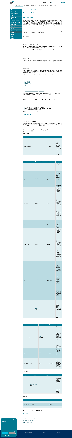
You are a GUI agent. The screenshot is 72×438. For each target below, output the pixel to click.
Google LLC (37, 178)
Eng (51, 2)
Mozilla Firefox (27, 81)
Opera (26, 85)
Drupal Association (33, 384)
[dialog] (9, 427)
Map (36, 5)
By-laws (12, 28)
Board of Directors (15, 11)
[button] (9, 435)
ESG (55, 5)
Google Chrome (27, 82)
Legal (32, 5)
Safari (26, 84)
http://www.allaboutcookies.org (29, 418)
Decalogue (13, 26)
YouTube (42, 403)
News (51, 5)
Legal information (14, 30)
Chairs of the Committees (13, 18)
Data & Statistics (43, 5)
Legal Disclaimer (28, 432)
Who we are (19, 5)
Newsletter (13, 24)
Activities (26, 5)
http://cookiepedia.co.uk (27, 422)
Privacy (12, 34)
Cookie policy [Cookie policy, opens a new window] (13, 431)
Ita (53, 2)
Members (13, 9)
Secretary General (14, 13)
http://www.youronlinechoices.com (29, 420)
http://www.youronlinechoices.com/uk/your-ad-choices (34, 91)
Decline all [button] (12, 433)
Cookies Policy (14, 32)
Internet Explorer (28, 83)
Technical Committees (15, 20)
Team (12, 15)
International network (15, 22)
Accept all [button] (5, 433)
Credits (12, 36)
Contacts (13, 38)
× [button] (15, 419)
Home (24, 9)
